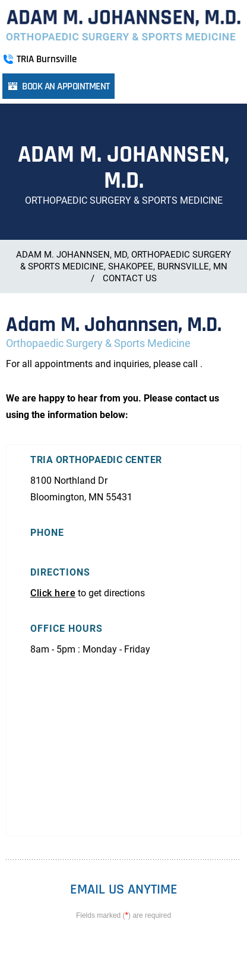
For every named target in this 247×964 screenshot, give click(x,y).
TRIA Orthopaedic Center (96, 459)
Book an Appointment (66, 86)
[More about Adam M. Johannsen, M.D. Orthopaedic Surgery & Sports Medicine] (123, 25)
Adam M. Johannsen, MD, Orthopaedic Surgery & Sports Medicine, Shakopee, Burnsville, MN (123, 260)
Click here (52, 593)
